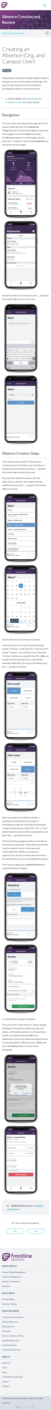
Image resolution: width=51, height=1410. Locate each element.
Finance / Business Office (13, 1336)
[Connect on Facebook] (17, 1407)
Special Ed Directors (10, 1340)
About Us (6, 1363)
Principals (6, 1331)
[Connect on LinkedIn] (21, 1407)
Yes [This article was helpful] (15, 1231)
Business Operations (11, 1281)
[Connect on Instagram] (29, 1407)
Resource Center (9, 1304)
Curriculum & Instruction (12, 1317)
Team (4, 1367)
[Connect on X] (25, 1407)
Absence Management (13, 33)
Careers (5, 1381)
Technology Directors (11, 1350)
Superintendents (9, 1345)
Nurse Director (8, 1326)
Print (8, 71)
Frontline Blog (8, 1299)
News (4, 1372)
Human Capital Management (14, 1272)
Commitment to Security (12, 1377)
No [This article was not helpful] (35, 1231)
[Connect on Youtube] (33, 1407)
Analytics (6, 1286)
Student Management (11, 1277)
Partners (6, 1386)
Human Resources (10, 1322)
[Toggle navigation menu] (47, 33)
